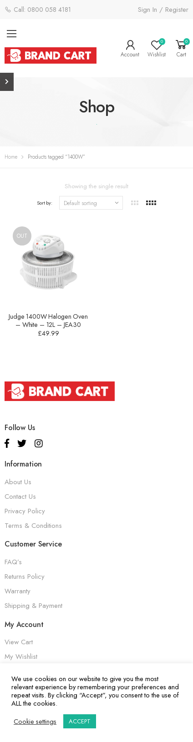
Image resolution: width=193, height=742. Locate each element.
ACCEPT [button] (80, 721)
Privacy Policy (25, 511)
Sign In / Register (163, 10)
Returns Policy (25, 577)
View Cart (19, 642)
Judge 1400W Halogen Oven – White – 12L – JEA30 (48, 320)
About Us (18, 482)
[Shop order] (91, 203)
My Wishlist (21, 657)
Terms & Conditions (33, 526)
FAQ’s (13, 562)
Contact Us (20, 496)
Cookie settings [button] (35, 721)
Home (11, 156)
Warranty (17, 591)
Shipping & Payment (33, 606)
